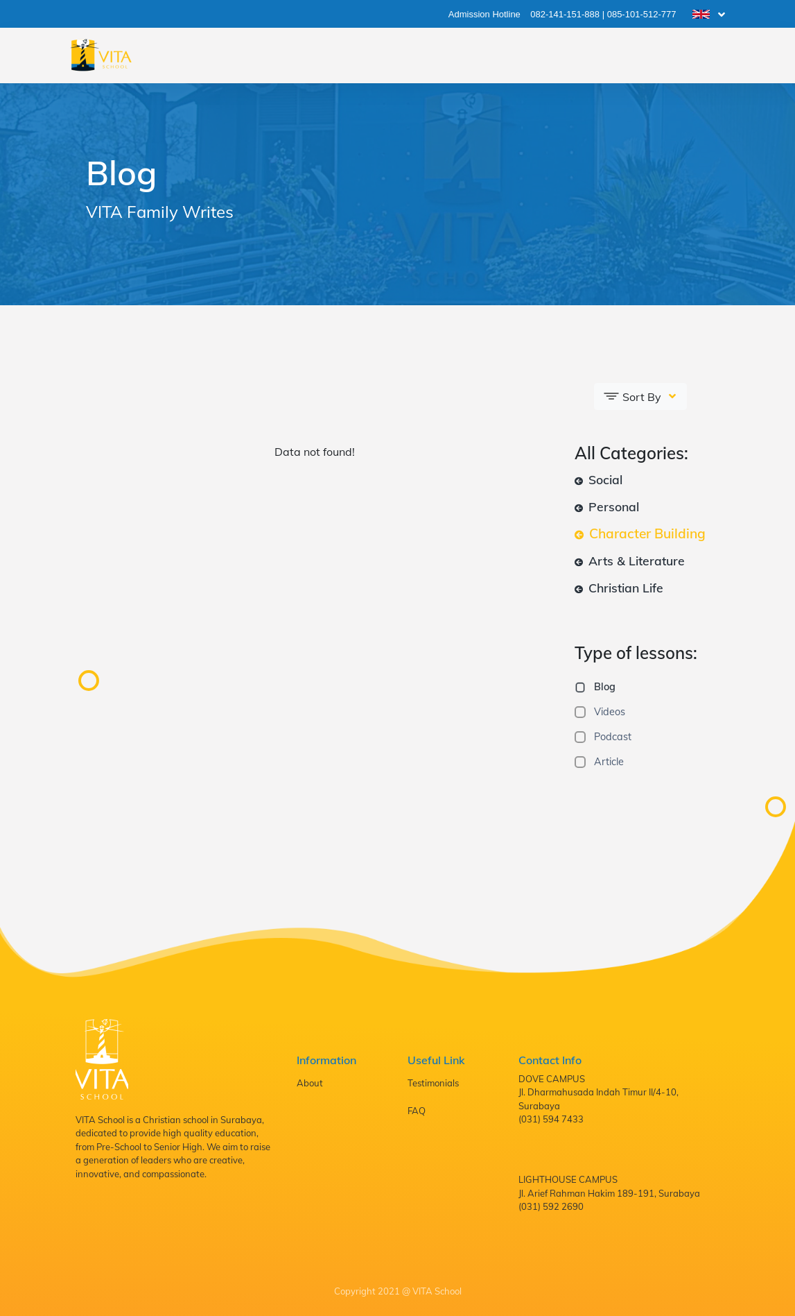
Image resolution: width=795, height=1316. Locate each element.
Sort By (633, 396)
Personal (607, 506)
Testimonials (433, 1082)
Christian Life (619, 587)
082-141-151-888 (565, 14)
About (310, 1082)
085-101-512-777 (641, 14)
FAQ (417, 1110)
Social (598, 479)
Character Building (640, 533)
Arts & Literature (630, 560)
